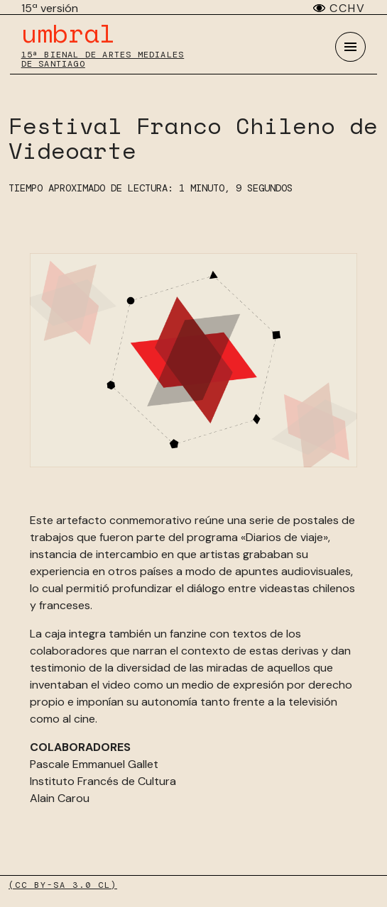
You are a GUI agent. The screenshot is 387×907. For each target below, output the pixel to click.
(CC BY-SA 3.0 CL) (63, 885)
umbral (68, 33)
